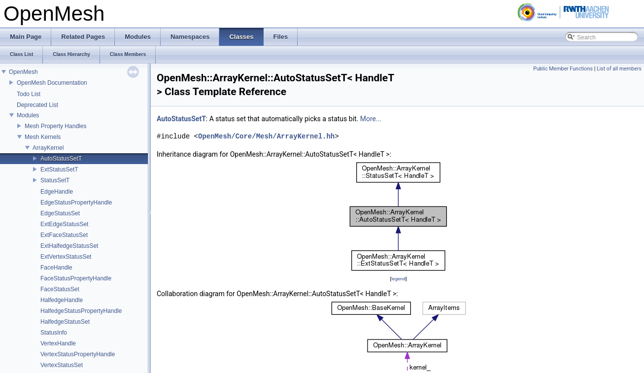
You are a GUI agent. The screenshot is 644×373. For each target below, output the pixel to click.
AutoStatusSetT (61, 158)
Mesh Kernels (43, 137)
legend (398, 278)
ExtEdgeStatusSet (64, 224)
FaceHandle (56, 267)
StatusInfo (53, 332)
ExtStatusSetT (59, 169)
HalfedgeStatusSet (65, 321)
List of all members (619, 69)
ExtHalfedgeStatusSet (69, 245)
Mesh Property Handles (55, 126)
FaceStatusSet (59, 289)
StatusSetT (54, 180)
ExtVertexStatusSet (65, 256)
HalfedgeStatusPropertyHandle (81, 310)
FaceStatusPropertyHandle (75, 278)
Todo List (28, 94)
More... (370, 119)
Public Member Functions (563, 69)
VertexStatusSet (61, 365)
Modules (28, 115)
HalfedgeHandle (61, 300)
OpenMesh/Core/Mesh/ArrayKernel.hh (266, 136)
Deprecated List (37, 105)
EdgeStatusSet (60, 213)
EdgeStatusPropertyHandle (76, 202)
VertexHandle (58, 343)
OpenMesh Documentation (52, 82)
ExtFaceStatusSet (64, 235)
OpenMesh (23, 71)
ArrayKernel (48, 147)
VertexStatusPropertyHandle (77, 354)
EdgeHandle (56, 191)
